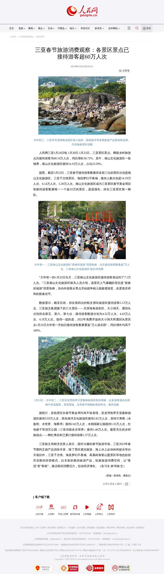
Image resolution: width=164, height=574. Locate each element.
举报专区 (85, 28)
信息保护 (131, 528)
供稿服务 (91, 528)
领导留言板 (75, 508)
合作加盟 (81, 528)
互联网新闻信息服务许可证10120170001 (41, 545)
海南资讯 (40, 37)
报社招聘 (51, 528)
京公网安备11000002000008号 (146, 550)
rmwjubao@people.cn (121, 539)
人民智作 (111, 508)
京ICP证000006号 (123, 550)
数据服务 (101, 528)
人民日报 (39, 508)
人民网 (13, 37)
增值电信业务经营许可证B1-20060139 (78, 545)
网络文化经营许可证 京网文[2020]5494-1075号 (60, 550)
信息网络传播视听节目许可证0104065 (21, 550)
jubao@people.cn (110, 533)
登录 (148, 28)
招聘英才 (61, 528)
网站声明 (111, 528)
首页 (11, 28)
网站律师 (121, 528)
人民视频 (87, 508)
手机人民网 (63, 508)
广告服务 (71, 528)
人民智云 (99, 508)
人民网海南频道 (26, 37)
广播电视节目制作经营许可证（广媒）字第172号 (119, 545)
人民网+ (51, 508)
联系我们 (140, 528)
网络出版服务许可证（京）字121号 (98, 550)
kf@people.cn (56, 539)
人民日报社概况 (27, 528)
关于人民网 (40, 528)
